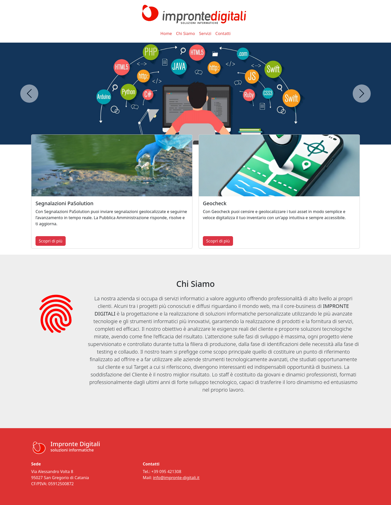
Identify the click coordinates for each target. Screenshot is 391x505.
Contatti (222, 33)
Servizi (205, 33)
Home (166, 33)
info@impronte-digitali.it (176, 477)
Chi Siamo (185, 33)
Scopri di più (50, 241)
